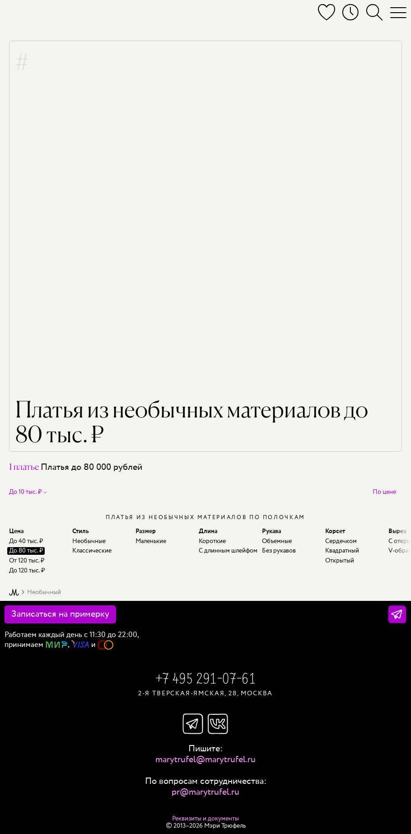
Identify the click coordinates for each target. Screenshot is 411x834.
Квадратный (342, 550)
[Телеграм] (397, 614)
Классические (92, 550)
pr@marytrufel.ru (205, 792)
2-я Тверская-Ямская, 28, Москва (205, 693)
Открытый (339, 560)
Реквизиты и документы (205, 818)
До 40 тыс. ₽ (26, 541)
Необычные (89, 541)
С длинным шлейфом (228, 550)
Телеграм (192, 723)
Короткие (212, 541)
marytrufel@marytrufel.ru (205, 759)
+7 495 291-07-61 (205, 680)
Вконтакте (218, 723)
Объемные (277, 541)
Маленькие (150, 541)
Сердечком (341, 541)
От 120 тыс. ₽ (26, 560)
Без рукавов (279, 550)
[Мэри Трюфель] (19, 14)
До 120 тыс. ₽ (27, 570)
